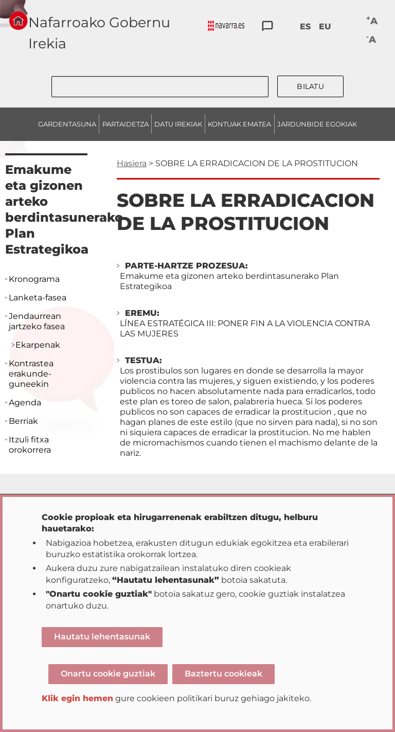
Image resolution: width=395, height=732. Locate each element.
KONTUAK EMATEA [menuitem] (239, 124)
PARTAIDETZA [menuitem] (125, 124)
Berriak (23, 421)
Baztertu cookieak (223, 674)
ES (305, 26)
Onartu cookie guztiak (108, 674)
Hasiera (132, 163)
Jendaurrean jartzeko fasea (37, 321)
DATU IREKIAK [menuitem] (178, 124)
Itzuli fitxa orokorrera (30, 445)
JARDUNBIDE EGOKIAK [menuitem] (317, 124)
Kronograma (34, 279)
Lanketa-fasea (37, 297)
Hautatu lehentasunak (102, 636)
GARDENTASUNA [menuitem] (67, 124)
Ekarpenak (37, 345)
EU (325, 26)
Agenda (25, 402)
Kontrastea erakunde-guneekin (31, 374)
